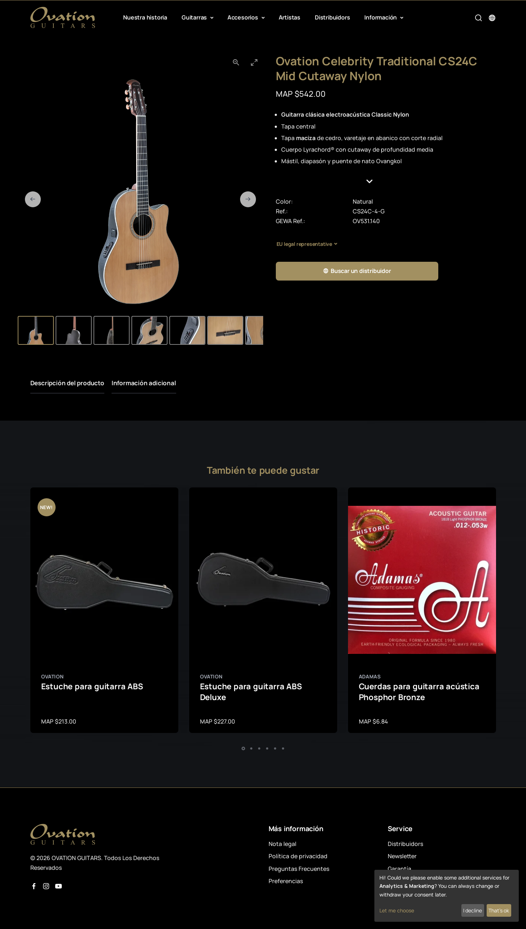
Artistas (289, 17)
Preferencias (286, 881)
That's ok (498, 910)
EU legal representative (304, 243)
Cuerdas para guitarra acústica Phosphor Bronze (419, 692)
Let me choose (396, 910)
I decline (472, 910)
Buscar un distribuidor (357, 271)
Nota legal (282, 844)
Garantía (399, 869)
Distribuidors (332, 17)
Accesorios (243, 17)
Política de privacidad (298, 856)
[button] (385, 181)
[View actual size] (236, 62)
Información (381, 17)
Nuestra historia (145, 17)
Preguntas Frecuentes (299, 869)
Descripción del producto (67, 383)
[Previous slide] (33, 199)
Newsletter (402, 856)
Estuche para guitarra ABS (92, 686)
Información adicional (144, 383)
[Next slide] (248, 199)
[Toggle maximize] (254, 62)
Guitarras (195, 17)
